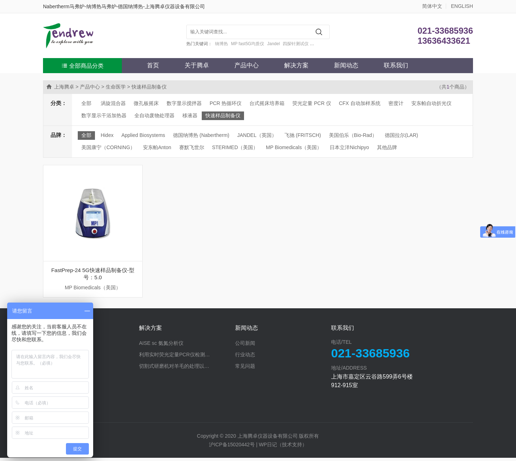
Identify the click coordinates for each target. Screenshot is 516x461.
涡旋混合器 (113, 103)
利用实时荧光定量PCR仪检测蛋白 (177, 358)
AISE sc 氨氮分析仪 (161, 346)
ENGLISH (462, 6)
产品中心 (246, 65)
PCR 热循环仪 (226, 103)
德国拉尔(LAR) (401, 135)
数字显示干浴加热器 (103, 115)
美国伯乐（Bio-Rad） (353, 135)
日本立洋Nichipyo (349, 147)
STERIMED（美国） (235, 147)
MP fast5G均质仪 (247, 43)
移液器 (189, 115)
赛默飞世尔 (191, 147)
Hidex (107, 135)
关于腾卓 (197, 65)
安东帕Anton (157, 147)
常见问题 (245, 369)
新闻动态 (346, 65)
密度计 (395, 103)
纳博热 (221, 43)
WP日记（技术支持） (283, 448)
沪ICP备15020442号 (232, 448)
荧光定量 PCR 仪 (311, 103)
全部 (86, 103)
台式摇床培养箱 (267, 103)
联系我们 (396, 65)
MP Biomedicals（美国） (294, 147)
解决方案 (296, 65)
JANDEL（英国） (257, 135)
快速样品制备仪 (222, 115)
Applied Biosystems (143, 135)
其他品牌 (387, 147)
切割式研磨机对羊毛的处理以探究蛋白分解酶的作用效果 (187, 369)
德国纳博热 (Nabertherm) (201, 135)
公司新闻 (245, 346)
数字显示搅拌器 (184, 103)
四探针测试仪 (296, 43)
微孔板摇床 (146, 103)
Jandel (273, 43)
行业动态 (245, 358)
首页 (153, 65)
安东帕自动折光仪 (431, 103)
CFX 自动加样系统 (360, 103)
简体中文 (432, 6)
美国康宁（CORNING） (108, 147)
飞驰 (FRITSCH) (303, 135)
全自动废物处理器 (154, 115)
